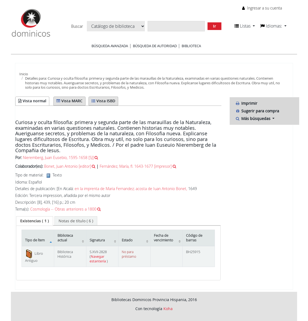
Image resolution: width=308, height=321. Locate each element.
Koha (168, 308)
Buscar (77, 26)
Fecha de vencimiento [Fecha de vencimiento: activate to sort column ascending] (163, 237)
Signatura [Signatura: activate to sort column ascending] (97, 240)
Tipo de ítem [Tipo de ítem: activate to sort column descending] (35, 240)
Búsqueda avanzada (110, 45)
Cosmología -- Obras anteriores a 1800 (63, 209)
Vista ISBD (103, 100)
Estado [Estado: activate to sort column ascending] (127, 240)
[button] (244, 26)
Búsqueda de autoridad (155, 45)
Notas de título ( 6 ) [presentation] (76, 220)
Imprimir (246, 103)
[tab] (34, 221)
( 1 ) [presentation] (34, 220)
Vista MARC (69, 100)
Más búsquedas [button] (253, 118)
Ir (214, 26)
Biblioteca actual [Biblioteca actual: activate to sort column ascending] (65, 237)
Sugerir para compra (257, 110)
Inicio (23, 74)
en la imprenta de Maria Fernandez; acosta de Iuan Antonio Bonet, (131, 188)
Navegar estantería (98, 258)
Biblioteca (191, 45)
